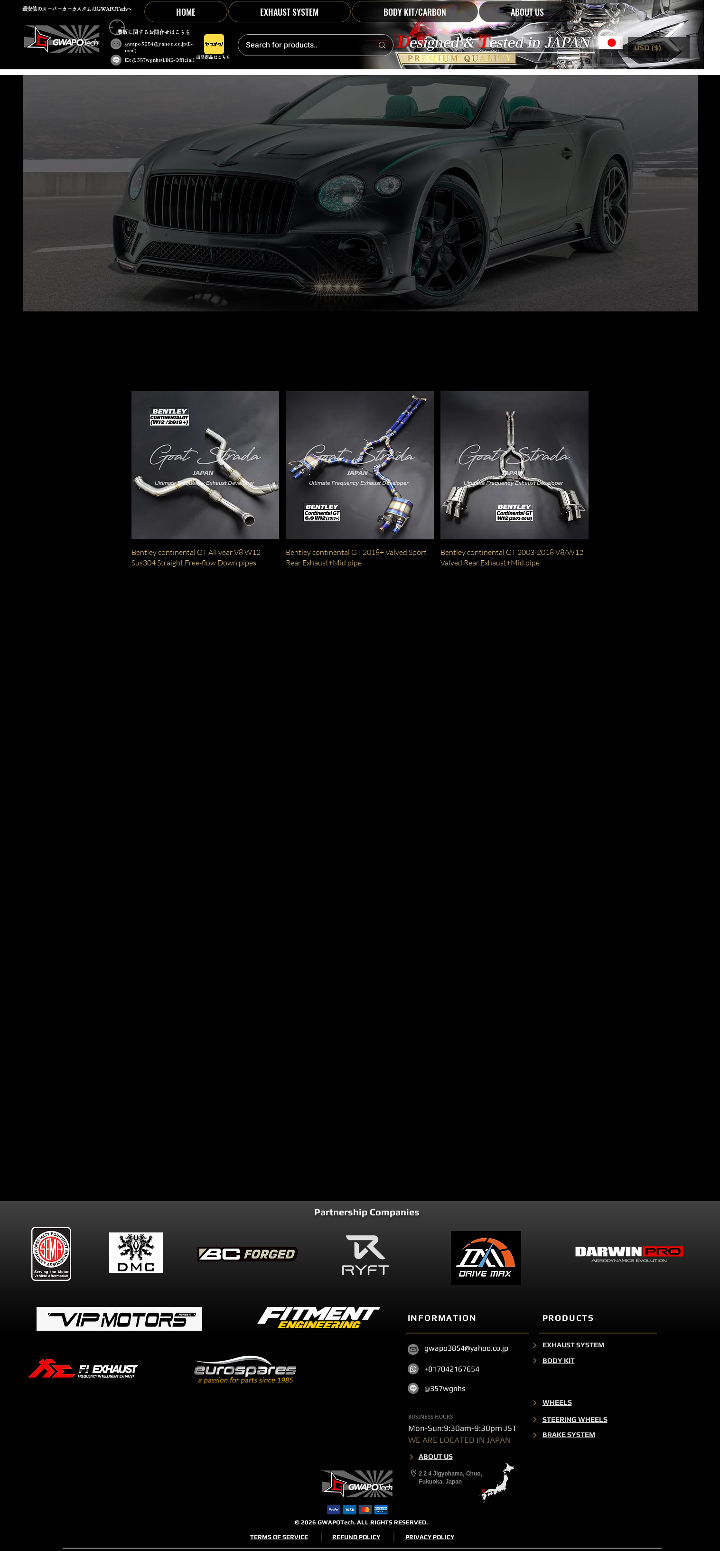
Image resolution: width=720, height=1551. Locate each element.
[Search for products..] (301, 45)
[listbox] (659, 47)
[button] (415, 11)
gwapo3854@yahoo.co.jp (155, 44)
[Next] (535, 1345)
